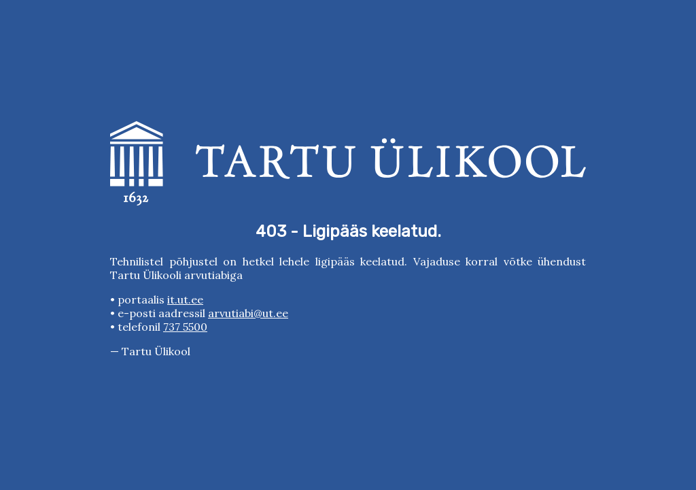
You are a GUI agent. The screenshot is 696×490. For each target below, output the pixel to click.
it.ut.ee (185, 299)
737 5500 (185, 326)
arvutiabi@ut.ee (248, 313)
